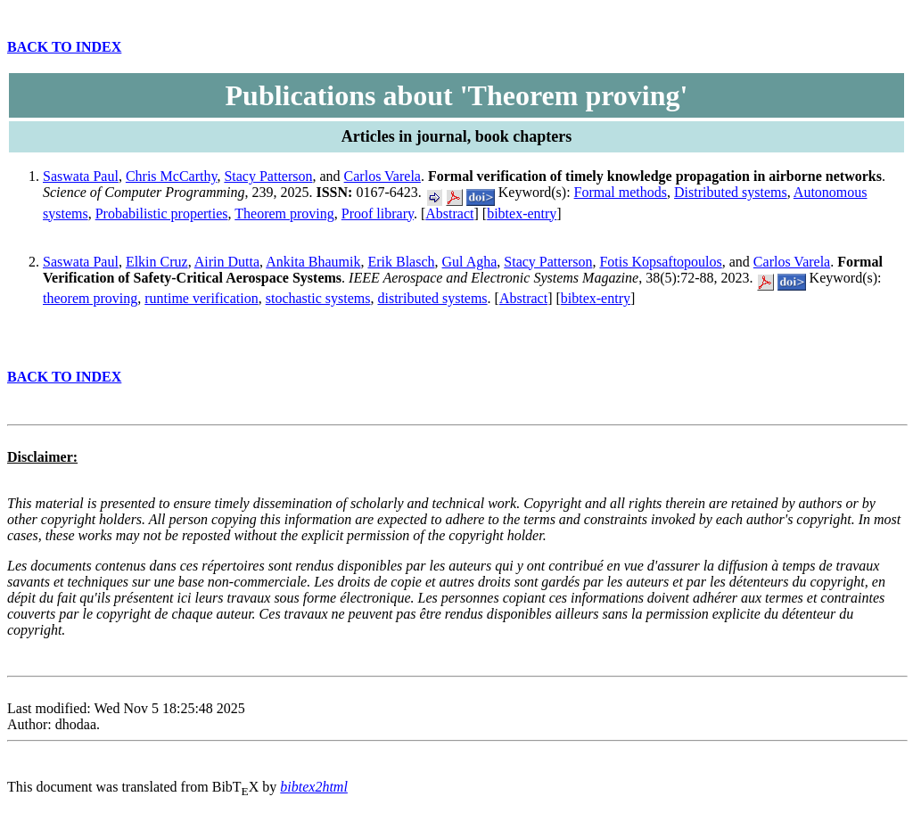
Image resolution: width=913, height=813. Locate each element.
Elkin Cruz (157, 261)
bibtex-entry (521, 213)
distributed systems (432, 298)
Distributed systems (730, 192)
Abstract (449, 213)
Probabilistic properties (161, 213)
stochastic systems (318, 298)
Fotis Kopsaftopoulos (660, 261)
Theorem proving (284, 213)
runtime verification (201, 298)
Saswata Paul (81, 176)
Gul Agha (470, 261)
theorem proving (90, 298)
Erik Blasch (400, 261)
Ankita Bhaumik (313, 261)
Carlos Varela (382, 176)
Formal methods (620, 192)
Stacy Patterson (268, 176)
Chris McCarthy (172, 176)
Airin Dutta (226, 261)
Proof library (377, 213)
